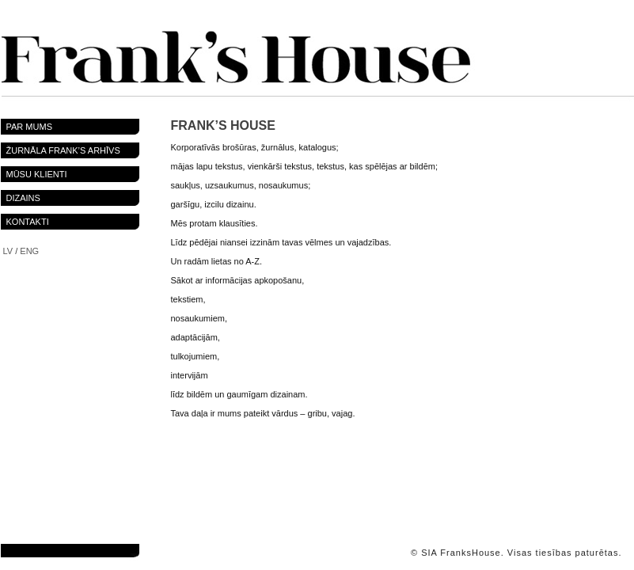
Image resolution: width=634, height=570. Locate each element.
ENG (29, 251)
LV (8, 251)
